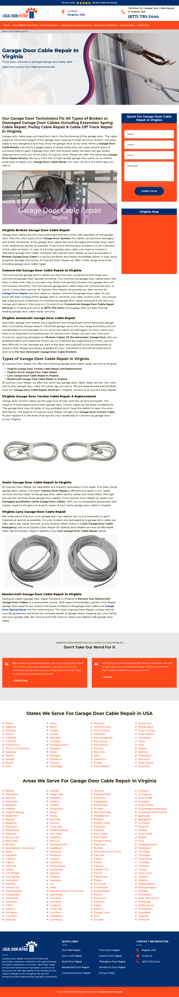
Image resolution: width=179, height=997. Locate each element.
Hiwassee (55, 880)
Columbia (11, 916)
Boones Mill (12, 837)
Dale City (10, 919)
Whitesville (144, 901)
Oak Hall (99, 855)
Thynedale (144, 855)
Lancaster (55, 898)
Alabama (10, 727)
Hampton (55, 855)
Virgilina (142, 880)
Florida (9, 755)
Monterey (99, 826)
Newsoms (100, 844)
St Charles (144, 823)
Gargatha (55, 837)
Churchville (11, 898)
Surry (141, 841)
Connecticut (12, 744)
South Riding (145, 805)
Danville (54, 790)
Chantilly (10, 883)
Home (7, 25)
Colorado (10, 741)
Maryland (55, 748)
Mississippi (56, 766)
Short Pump (145, 798)
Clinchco (10, 909)
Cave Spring (12, 876)
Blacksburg (12, 830)
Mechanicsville (102, 812)
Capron (9, 862)
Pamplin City (101, 869)
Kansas (54, 734)
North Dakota (102, 730)
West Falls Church (148, 898)
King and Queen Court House (67, 891)
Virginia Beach (146, 883)
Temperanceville (147, 844)
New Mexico (101, 744)
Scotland (143, 790)
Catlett (9, 869)
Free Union (56, 833)
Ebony (53, 812)
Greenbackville (58, 844)
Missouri (55, 762)
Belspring (10, 823)
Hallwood (55, 851)
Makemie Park (102, 794)
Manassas (100, 798)
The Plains (144, 851)
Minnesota (56, 759)
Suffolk (142, 837)
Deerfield (55, 798)
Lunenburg (56, 916)
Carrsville (10, 866)
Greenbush (56, 848)
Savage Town (101, 912)
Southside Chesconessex (152, 812)
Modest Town (102, 823)
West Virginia (145, 762)
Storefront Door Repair (112, 967)
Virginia (142, 748)
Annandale (11, 801)
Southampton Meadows (152, 808)
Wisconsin (144, 759)
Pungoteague (102, 891)
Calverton (11, 858)
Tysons (142, 869)
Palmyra (98, 866)
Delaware (10, 752)
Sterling (142, 830)
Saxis (97, 916)
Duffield (54, 805)
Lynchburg (56, 919)
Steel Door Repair (72, 961)
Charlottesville (13, 891)
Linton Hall (56, 909)
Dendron (55, 801)
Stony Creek (145, 833)
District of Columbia (17, 748)
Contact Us (143, 25)
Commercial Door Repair (76, 973)
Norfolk (98, 848)
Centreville (11, 880)
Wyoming (144, 766)
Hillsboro (55, 876)
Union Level (145, 873)
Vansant (143, 876)
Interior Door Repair (110, 955)
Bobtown (10, 833)
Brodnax (10, 844)
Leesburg (55, 905)
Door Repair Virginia (18, 31)
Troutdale (144, 862)
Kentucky (55, 737)
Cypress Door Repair (111, 992)
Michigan (55, 755)
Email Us (147, 956)
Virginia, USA (76, 14)
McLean (98, 808)
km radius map (149, 245)
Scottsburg (144, 794)
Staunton (143, 826)
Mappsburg (100, 801)
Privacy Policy (107, 973)
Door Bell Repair (71, 950)
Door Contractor (49, 25)
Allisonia (10, 798)
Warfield (143, 891)
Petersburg (100, 876)
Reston (98, 894)
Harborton (56, 862)
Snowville (143, 801)
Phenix (98, 880)
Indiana (54, 730)
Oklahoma (100, 759)
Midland (98, 819)
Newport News (102, 841)
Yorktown (143, 919)
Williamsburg (146, 905)
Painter (98, 862)
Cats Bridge (12, 873)
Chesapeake (12, 894)
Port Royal (100, 883)
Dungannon (56, 808)
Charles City (12, 887)
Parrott (98, 873)
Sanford (98, 909)
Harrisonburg (57, 866)
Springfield (144, 819)
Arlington (10, 805)
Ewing (53, 815)
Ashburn (10, 808)
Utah (141, 744)
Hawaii (9, 762)
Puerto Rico (145, 723)
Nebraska (99, 734)
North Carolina (102, 727)
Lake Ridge (56, 894)
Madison (99, 790)
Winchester (144, 909)
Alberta (9, 790)
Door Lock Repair (72, 955)
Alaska (9, 723)
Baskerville (11, 815)
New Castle (100, 833)
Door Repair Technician (25, 25)
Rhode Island (145, 727)
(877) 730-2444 (143, 16)
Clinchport (11, 912)
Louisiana (55, 741)
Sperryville (144, 815)
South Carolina (146, 730)
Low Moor (56, 912)
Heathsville (56, 869)
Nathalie (99, 830)
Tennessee (144, 737)
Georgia (10, 759)
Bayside (10, 819)
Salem (97, 905)
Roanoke (99, 901)
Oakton (98, 858)
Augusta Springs (15, 812)
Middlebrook (101, 815)
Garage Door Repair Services (76, 25)
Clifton (9, 905)
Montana (99, 723)
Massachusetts (59, 744)
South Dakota (146, 734)
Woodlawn (144, 912)
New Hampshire (103, 737)
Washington (145, 755)
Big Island (11, 826)
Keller (53, 887)
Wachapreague (147, 887)
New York (99, 752)
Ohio (96, 755)
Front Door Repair (109, 950)
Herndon (55, 873)
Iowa (8, 766)
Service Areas (127, 25)
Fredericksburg (58, 830)
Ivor (52, 883)
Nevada (98, 748)
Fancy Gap (56, 826)
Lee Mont (55, 901)
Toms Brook (145, 858)
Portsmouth (101, 887)
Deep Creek (56, 794)
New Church (101, 837)
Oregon (98, 762)
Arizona (9, 734)
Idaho (53, 723)
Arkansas (10, 730)
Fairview (54, 823)
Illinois (53, 727)
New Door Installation (105, 25)
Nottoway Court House (107, 851)
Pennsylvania (101, 766)
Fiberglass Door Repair (112, 961)
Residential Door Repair (75, 967)
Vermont (143, 752)
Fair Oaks (55, 819)
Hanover (55, 858)
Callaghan (11, 855)
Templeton (144, 848)
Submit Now (149, 191)
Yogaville (143, 916)
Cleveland (11, 901)
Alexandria (11, 794)
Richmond (100, 898)
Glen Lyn (55, 841)
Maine (53, 752)
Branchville (11, 841)
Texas (141, 741)
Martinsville (100, 805)
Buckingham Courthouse (19, 848)
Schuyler (99, 919)
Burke (8, 851)
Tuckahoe (144, 866)
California (10, 737)
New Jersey (100, 741)
